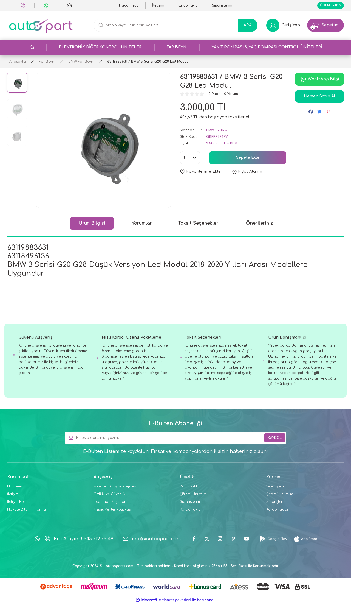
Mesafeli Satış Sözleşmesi (115, 487)
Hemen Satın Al (319, 97)
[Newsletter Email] (175, 439)
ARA (248, 26)
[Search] (175, 26)
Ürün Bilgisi (91, 224)
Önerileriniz (259, 224)
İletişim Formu (18, 503)
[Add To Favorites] (200, 173)
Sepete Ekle (247, 158)
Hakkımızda (17, 487)
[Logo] (40, 26)
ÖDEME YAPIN (327, 6)
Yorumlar (142, 224)
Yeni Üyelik (189, 487)
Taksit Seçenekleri (199, 224)
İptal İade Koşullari (110, 503)
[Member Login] (283, 26)
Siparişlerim (190, 503)
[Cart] (325, 26)
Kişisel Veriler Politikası (112, 510)
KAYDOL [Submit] (275, 439)
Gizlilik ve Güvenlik (110, 495)
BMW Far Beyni (219, 131)
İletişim (12, 495)
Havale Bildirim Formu (26, 510)
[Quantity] (190, 158)
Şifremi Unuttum (193, 495)
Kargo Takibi (191, 510)
